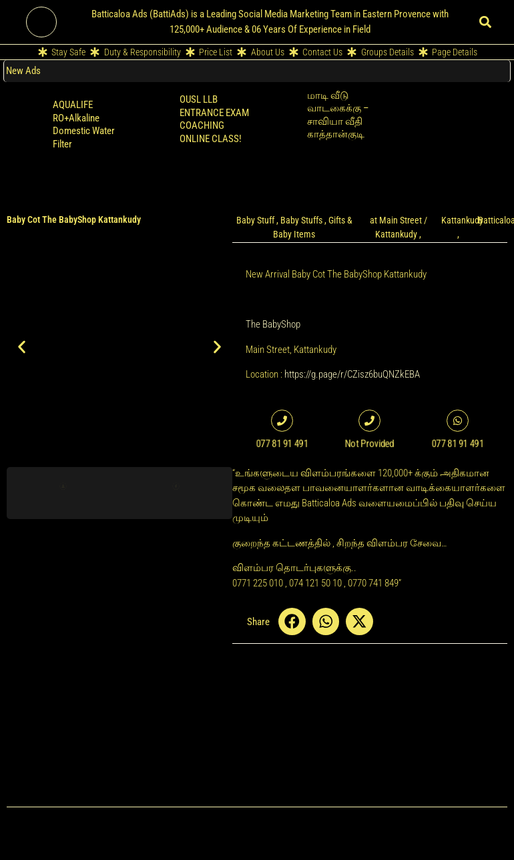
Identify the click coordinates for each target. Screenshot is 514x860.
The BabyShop (273, 324)
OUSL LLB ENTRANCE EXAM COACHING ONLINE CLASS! (214, 119)
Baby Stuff (255, 220)
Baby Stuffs (301, 220)
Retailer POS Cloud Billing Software (458, 108)
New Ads (23, 71)
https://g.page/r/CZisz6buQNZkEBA (352, 374)
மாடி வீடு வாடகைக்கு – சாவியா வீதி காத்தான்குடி (338, 115)
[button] (486, 22)
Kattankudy (462, 220)
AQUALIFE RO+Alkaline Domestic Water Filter (84, 124)
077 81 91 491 (458, 443)
